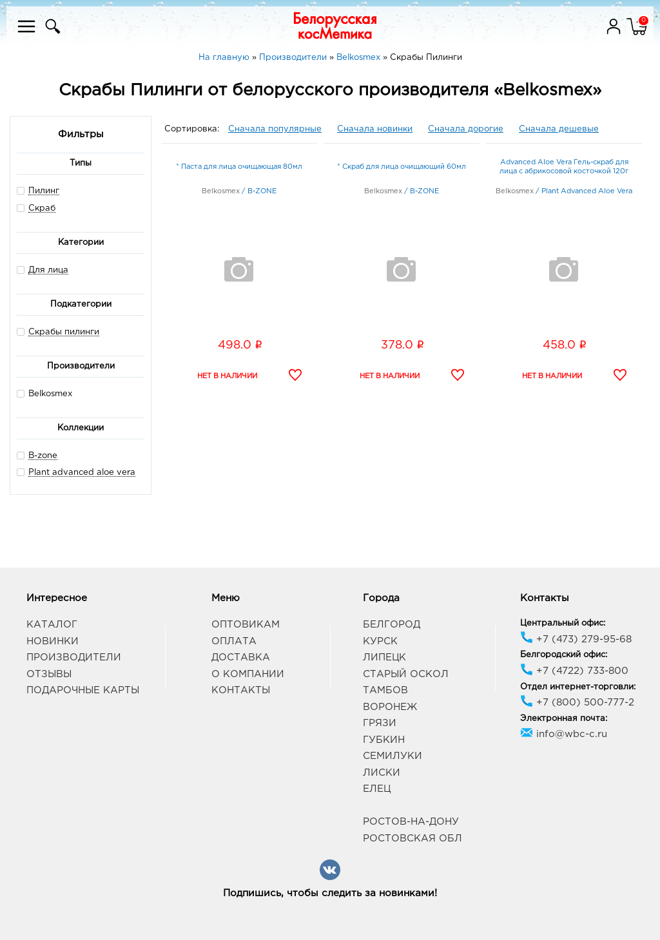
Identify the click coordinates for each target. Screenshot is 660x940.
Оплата (234, 641)
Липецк (384, 657)
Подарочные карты (82, 690)
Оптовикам (245, 624)
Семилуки (392, 756)
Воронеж (390, 707)
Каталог (51, 624)
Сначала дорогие (465, 129)
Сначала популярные (275, 129)
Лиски (381, 773)
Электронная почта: (563, 718)
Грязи (379, 723)
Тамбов (385, 690)
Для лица (48, 270)
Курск (380, 641)
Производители (73, 657)
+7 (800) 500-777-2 (577, 702)
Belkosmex (44, 393)
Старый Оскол (406, 674)
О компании (247, 674)
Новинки (52, 641)
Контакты (240, 690)
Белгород (391, 624)
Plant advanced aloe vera (81, 472)
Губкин (384, 740)
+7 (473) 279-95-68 (576, 639)
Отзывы (49, 674)
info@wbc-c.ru (563, 734)
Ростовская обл (412, 838)
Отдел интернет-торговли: (578, 687)
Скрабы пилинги (63, 332)
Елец (377, 789)
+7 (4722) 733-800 (574, 671)
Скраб (41, 208)
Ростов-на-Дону (411, 822)
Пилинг (43, 191)
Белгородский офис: (563, 654)
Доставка (240, 657)
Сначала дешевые (559, 129)
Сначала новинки (374, 129)
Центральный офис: (562, 623)
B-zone (42, 455)
